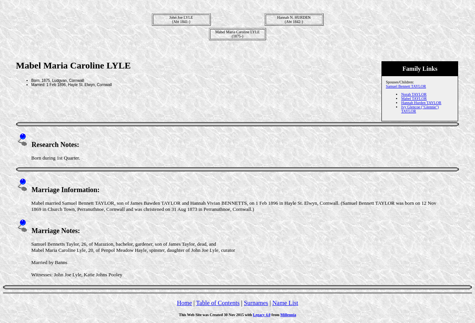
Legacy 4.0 (262, 315)
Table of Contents (218, 303)
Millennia (288, 315)
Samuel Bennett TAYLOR (406, 86)
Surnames (256, 303)
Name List (285, 303)
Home (184, 303)
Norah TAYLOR (413, 94)
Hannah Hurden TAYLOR (421, 103)
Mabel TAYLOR (414, 98)
